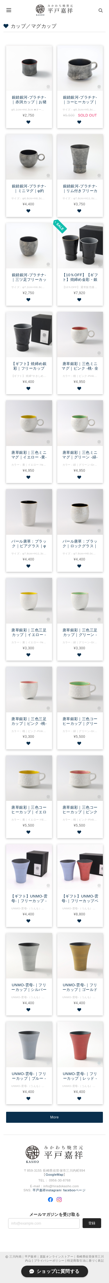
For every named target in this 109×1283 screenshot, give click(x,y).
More (54, 1117)
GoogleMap (54, 1174)
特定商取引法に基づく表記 (85, 1260)
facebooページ (74, 1190)
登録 (91, 1223)
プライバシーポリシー (49, 1260)
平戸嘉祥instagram (47, 1190)
